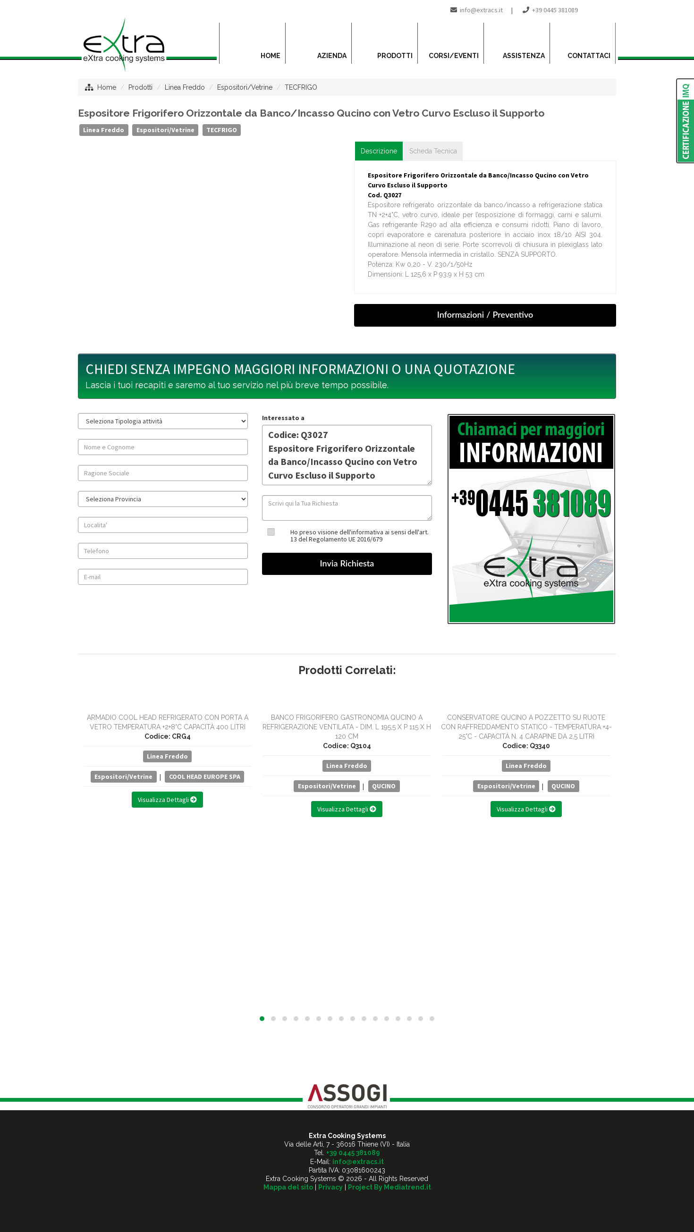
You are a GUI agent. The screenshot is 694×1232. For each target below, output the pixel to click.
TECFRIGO (301, 87)
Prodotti (140, 87)
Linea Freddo (185, 87)
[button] (262, 1018)
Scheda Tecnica (433, 151)
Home (106, 87)
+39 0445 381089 (555, 10)
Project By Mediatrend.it (389, 1187)
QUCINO (384, 786)
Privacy (330, 1187)
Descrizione (379, 151)
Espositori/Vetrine (244, 87)
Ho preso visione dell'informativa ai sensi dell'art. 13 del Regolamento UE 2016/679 (359, 535)
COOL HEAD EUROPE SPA (204, 776)
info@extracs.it (481, 10)
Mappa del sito (288, 1187)
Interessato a (283, 417)
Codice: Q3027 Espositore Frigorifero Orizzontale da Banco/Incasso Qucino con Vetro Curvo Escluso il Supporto (347, 455)
